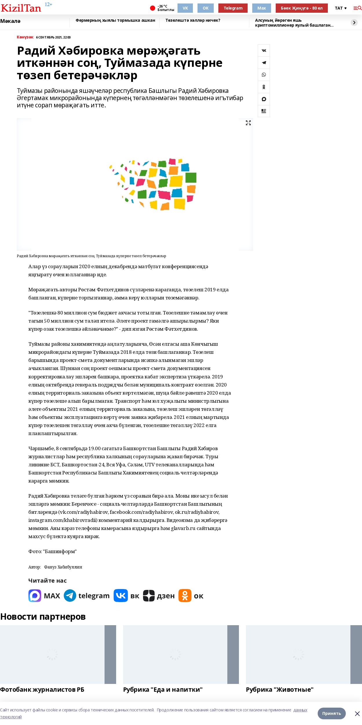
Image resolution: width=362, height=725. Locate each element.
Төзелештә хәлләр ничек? (192, 20)
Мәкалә (10, 21)
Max (261, 8)
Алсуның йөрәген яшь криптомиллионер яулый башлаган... (294, 22)
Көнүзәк (25, 37)
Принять (331, 713)
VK (185, 8)
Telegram (233, 8)
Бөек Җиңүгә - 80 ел (302, 8)
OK (205, 8)
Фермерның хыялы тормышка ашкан (115, 20)
